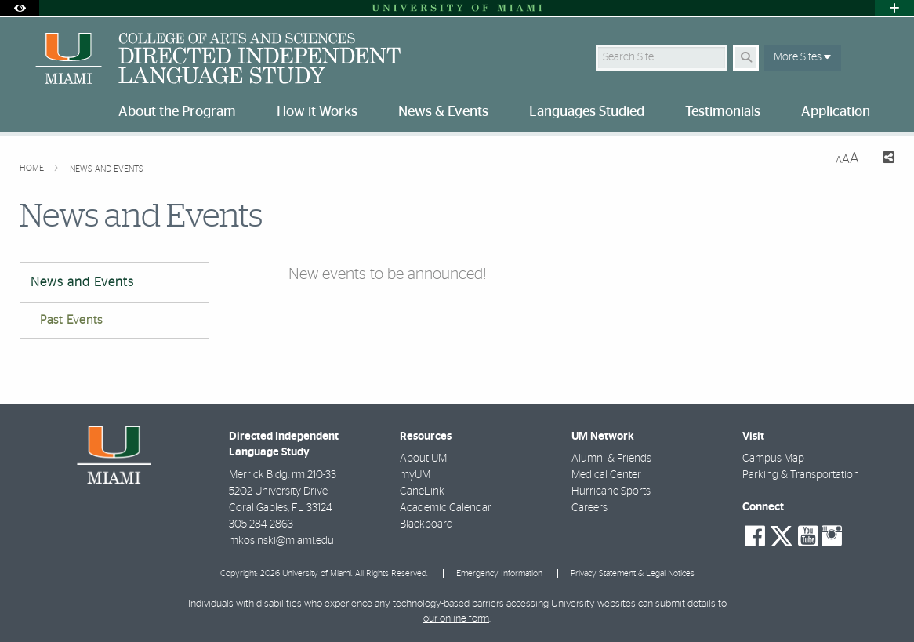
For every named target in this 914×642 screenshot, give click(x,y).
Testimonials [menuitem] (722, 112)
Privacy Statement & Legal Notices (633, 573)
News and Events (106, 169)
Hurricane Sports (611, 491)
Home (33, 168)
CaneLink (422, 491)
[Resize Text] (847, 158)
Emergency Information (499, 573)
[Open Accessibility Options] (19, 8)
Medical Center (606, 475)
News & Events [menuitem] (443, 112)
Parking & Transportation (800, 475)
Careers (589, 507)
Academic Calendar (445, 507)
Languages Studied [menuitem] (586, 112)
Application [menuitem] (835, 112)
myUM (415, 475)
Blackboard (426, 524)
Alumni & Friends (611, 458)
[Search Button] (746, 58)
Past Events (71, 320)
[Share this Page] (883, 159)
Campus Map (773, 458)
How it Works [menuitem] (317, 112)
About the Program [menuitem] (177, 112)
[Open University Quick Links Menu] (894, 8)
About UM (423, 458)
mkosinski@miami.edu (281, 540)
